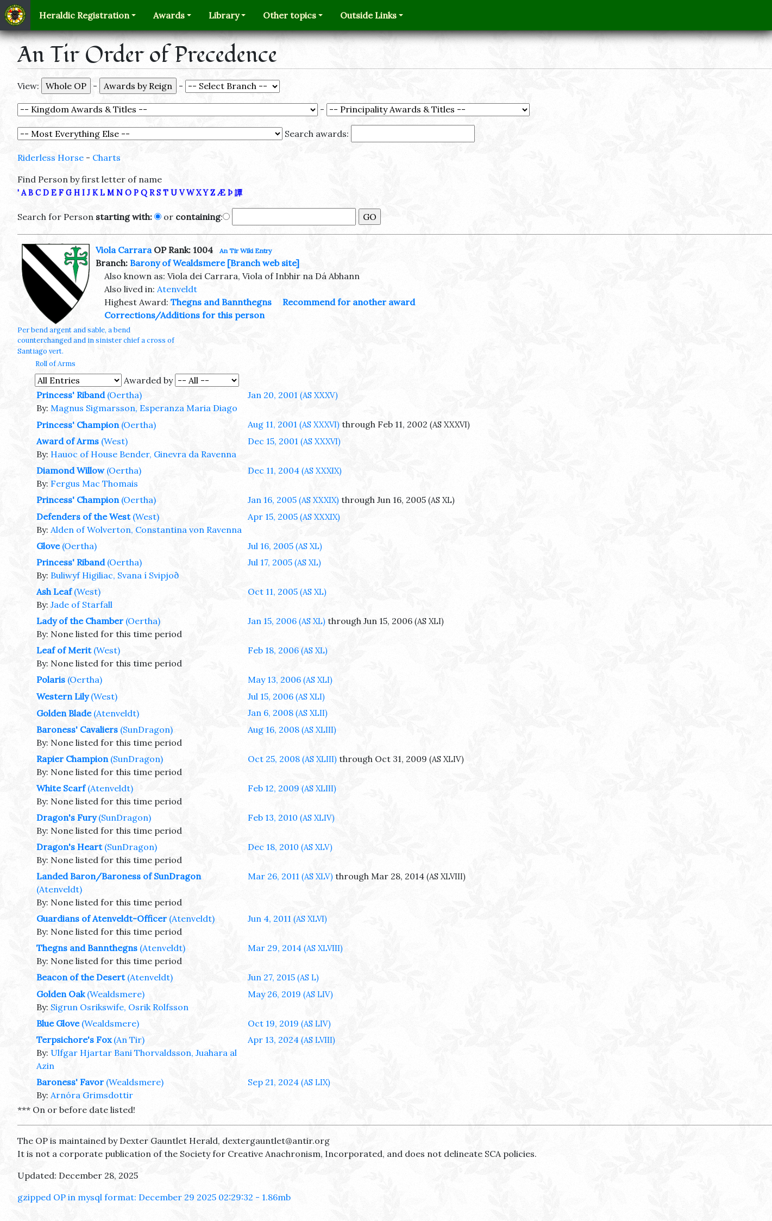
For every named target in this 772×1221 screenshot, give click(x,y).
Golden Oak (60, 994)
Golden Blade (63, 713)
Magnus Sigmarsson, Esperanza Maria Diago (144, 407)
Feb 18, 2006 (288, 650)
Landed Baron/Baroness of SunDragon (118, 876)
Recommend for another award (349, 302)
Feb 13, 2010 (291, 817)
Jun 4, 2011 (287, 918)
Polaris (50, 679)
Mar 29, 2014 (295, 947)
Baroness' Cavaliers (77, 729)
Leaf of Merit (63, 650)
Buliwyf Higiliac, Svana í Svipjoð (115, 575)
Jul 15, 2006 (286, 696)
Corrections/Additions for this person (184, 315)
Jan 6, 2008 (288, 712)
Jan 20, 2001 (293, 394)
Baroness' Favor (70, 1082)
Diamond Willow (70, 470)
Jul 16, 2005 (285, 545)
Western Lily (62, 696)
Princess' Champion (77, 424)
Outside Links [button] (368, 15)
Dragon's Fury (66, 817)
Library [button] (224, 15)
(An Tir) (129, 1039)
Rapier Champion (72, 758)
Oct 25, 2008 (292, 758)
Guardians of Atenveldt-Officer (101, 918)
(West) (114, 441)
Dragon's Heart (69, 846)
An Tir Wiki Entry (245, 251)
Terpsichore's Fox (73, 1039)
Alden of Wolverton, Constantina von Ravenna (146, 529)
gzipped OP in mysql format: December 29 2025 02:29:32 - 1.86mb (154, 1197)
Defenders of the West (83, 516)
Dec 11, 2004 (295, 470)
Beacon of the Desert (80, 977)
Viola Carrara (124, 249)
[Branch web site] (263, 262)
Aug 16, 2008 (292, 729)
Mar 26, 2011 (290, 876)
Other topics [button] (289, 15)
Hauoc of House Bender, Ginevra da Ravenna (143, 454)
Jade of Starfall (81, 604)
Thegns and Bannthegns (221, 302)
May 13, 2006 (290, 679)
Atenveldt (177, 289)
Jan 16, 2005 (293, 499)
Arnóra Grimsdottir (92, 1095)
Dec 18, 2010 (290, 846)
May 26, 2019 (290, 994)
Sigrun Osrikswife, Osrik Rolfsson (120, 1007)
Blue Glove (57, 1023)
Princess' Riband (70, 394)
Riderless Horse (50, 157)
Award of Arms (67, 441)
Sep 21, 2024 (289, 1082)
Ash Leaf (54, 591)
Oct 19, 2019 (289, 1023)
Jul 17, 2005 (284, 562)
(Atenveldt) (116, 713)
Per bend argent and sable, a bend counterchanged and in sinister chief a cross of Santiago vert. (95, 340)
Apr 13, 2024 (291, 1039)
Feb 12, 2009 (292, 788)
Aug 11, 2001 (294, 424)
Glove (48, 545)
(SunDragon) (146, 729)
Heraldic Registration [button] (84, 15)
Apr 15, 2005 (294, 516)
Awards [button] (169, 15)
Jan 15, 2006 (286, 620)
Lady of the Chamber (79, 620)
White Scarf (60, 788)
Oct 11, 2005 (287, 591)
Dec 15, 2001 (294, 441)
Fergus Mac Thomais (94, 483)
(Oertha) (124, 394)
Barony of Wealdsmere (177, 262)
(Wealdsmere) (116, 994)
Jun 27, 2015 (283, 977)
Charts (106, 157)
